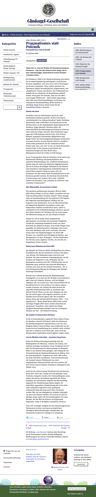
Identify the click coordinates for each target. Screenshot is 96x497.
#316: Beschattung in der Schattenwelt (83, 51)
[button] (33, 417)
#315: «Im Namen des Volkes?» (83, 58)
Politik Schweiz (16, 34)
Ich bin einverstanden (77, 489)
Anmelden (81, 464)
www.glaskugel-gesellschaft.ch (37, 439)
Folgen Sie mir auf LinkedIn (82, 34)
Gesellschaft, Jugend (11, 54)
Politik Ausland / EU (11, 73)
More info (34, 492)
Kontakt (6, 467)
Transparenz (8, 89)
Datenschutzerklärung (12, 458)
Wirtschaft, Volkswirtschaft (9, 94)
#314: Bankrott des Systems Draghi (82, 65)
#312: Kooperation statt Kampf (82, 79)
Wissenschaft (8, 100)
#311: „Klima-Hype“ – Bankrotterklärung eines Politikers (83, 87)
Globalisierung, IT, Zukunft (10, 60)
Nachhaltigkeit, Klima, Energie (9, 67)
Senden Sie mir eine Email (60, 468)
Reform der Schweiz (11, 84)
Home (5, 34)
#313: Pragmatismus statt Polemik (83, 72)
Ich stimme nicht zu (75, 493)
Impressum (7, 462)
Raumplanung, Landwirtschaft (9, 78)
